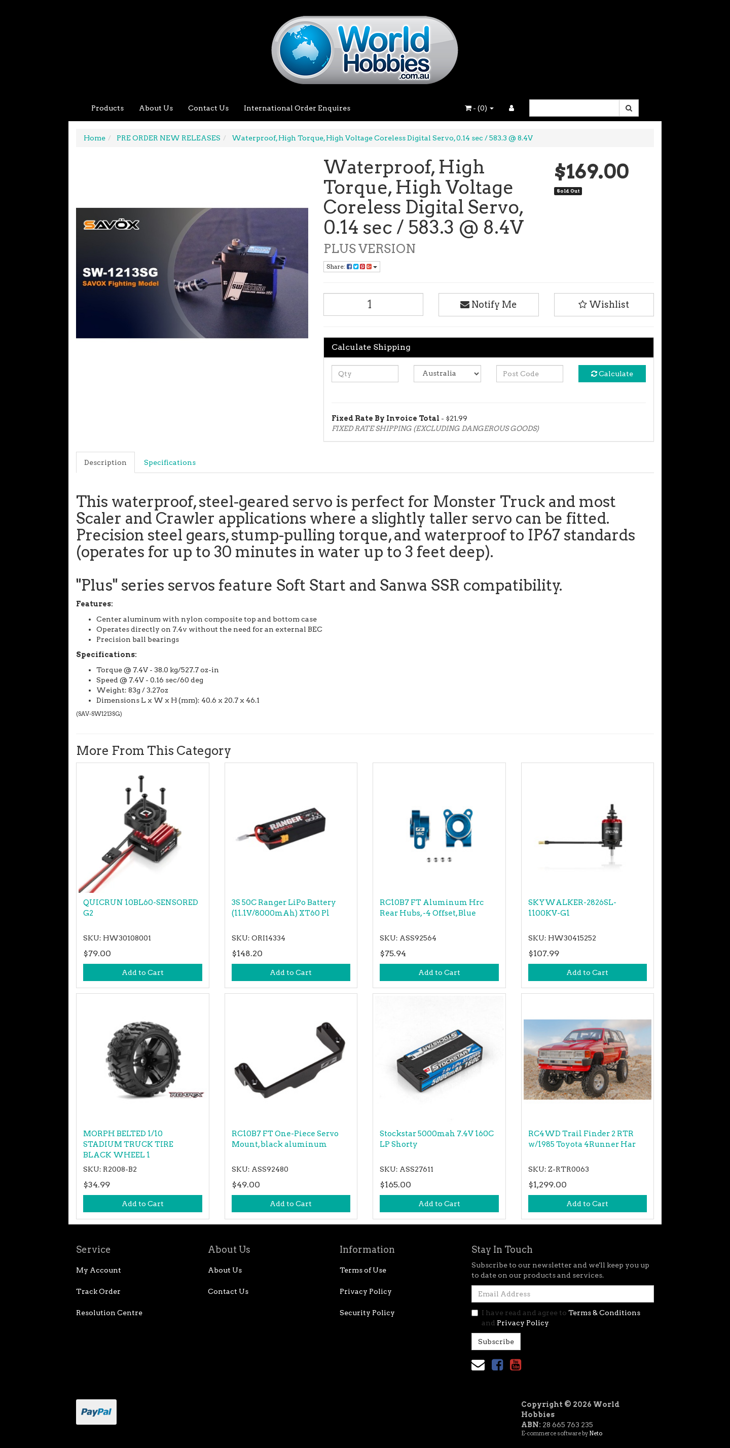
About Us (156, 108)
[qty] (365, 373)
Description (105, 462)
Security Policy (367, 1313)
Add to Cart (143, 972)
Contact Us (208, 108)
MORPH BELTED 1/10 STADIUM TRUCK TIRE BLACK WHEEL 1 (128, 1144)
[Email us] (478, 1364)
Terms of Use (363, 1270)
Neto (595, 1433)
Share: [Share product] (351, 266)
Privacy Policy (366, 1291)
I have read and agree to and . (555, 1318)
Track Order (98, 1291)
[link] (497, 1364)
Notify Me (488, 304)
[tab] (106, 462)
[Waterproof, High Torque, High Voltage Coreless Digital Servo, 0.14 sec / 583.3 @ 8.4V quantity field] (373, 304)
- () (479, 108)
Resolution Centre (109, 1313)
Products (107, 108)
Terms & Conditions (604, 1313)
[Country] (447, 373)
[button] (604, 304)
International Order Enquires (297, 108)
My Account (98, 1270)
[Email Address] (562, 1293)
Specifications (170, 462)
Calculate (612, 374)
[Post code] (530, 373)
